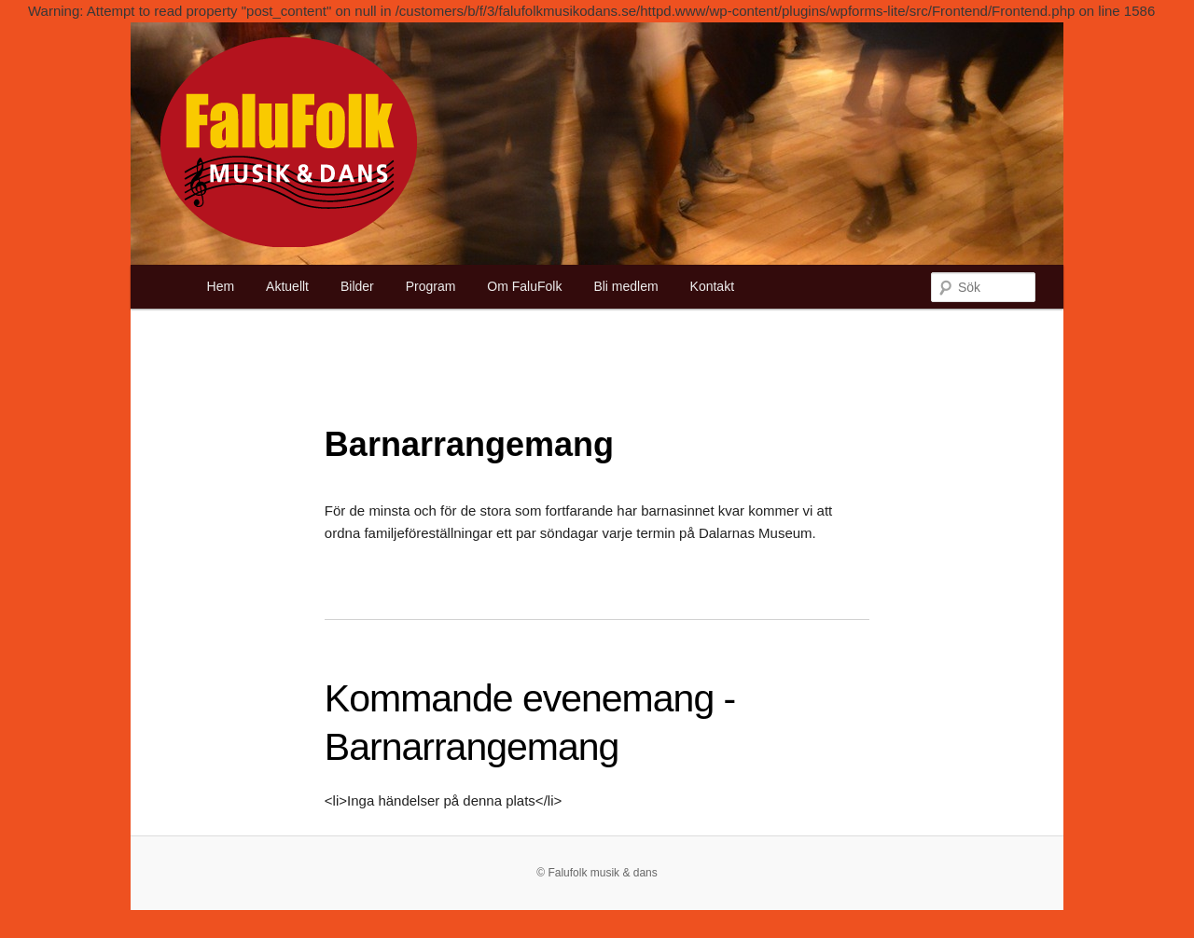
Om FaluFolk (524, 286)
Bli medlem (625, 286)
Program (431, 286)
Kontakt (712, 286)
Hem (221, 286)
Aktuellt (287, 286)
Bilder (357, 286)
